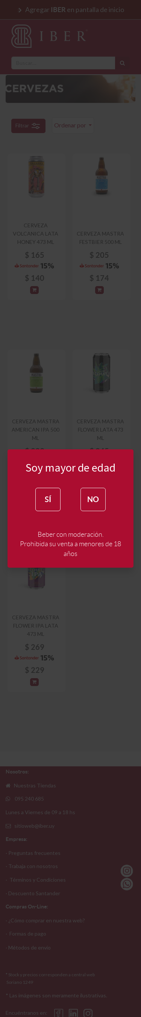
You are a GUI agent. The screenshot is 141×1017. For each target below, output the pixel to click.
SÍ (48, 499)
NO (93, 499)
